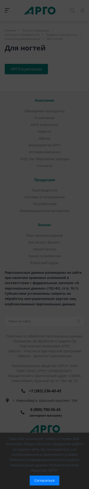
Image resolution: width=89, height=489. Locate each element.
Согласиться (44, 480)
